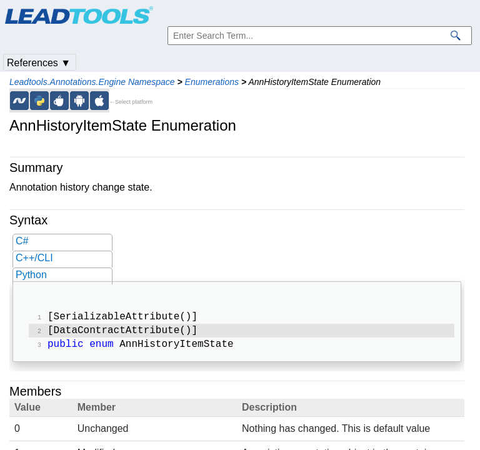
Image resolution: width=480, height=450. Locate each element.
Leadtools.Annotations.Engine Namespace (92, 82)
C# (22, 241)
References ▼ (39, 63)
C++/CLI (34, 257)
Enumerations (212, 82)
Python (31, 274)
